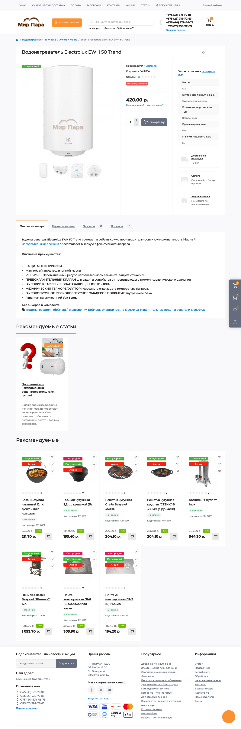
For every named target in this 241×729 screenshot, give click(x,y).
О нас (23, 5)
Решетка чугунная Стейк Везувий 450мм (118, 504)
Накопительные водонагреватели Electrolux (172, 309)
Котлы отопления (151, 709)
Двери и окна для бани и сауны (159, 684)
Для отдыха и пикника (154, 696)
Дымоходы (147, 676)
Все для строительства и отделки (161, 701)
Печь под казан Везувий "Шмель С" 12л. (36, 599)
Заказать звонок (175, 30)
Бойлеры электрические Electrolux (113, 309)
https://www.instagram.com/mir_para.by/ (100, 690)
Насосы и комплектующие (156, 717)
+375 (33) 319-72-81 (178, 15)
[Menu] (67, 22)
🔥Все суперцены (168, 5)
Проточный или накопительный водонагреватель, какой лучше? (39, 389)
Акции (130, 5)
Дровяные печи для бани (156, 663)
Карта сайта (202, 692)
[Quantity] (130, 122)
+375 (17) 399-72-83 (179, 26)
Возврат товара (204, 688)
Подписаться (66, 663)
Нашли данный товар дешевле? (145, 105)
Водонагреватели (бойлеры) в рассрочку (56, 309)
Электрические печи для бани (159, 667)
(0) (138, 77)
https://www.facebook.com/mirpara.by (91, 690)
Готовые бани (149, 713)
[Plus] (136, 120)
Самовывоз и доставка (48, 5)
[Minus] (136, 124)
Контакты (113, 5)
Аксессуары (148, 705)
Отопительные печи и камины (158, 672)
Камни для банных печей (155, 688)
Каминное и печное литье (156, 692)
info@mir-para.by (98, 698)
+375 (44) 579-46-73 (179, 22)
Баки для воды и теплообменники (161, 680)
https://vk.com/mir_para (109, 690)
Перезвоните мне (26, 708)
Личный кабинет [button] (212, 5)
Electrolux (151, 65)
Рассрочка (93, 5)
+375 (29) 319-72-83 (178, 18)
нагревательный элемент (40, 244)
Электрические (68, 39)
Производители (204, 696)
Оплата (76, 5)
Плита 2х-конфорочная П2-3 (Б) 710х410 (119, 599)
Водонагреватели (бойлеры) (39, 39)
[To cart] (48, 536)
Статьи (145, 5)
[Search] (92, 22)
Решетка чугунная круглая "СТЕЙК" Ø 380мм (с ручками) (161, 504)
